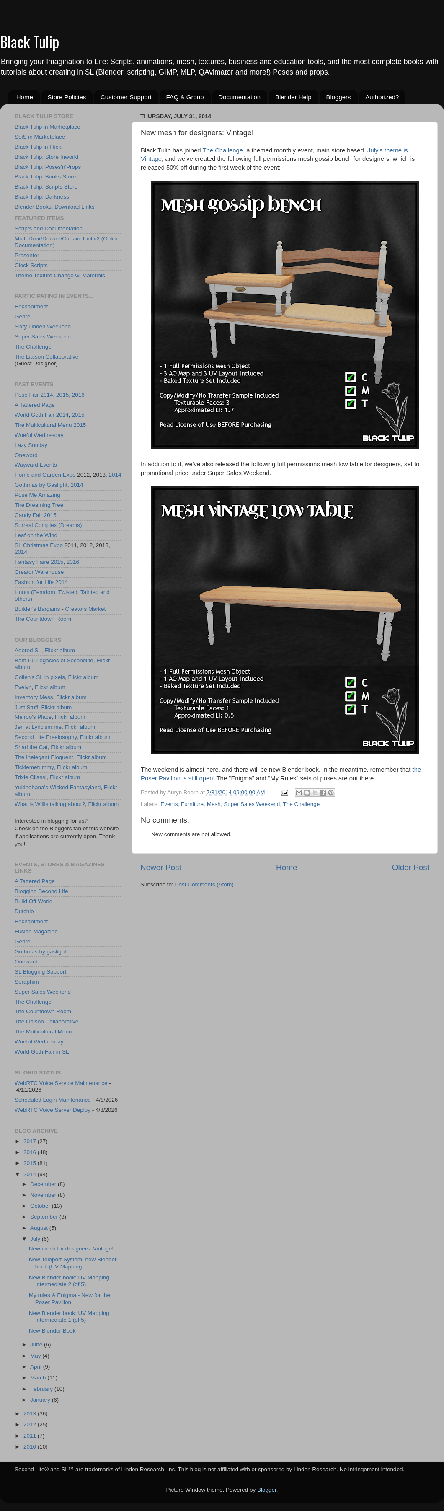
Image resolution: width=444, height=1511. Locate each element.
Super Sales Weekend (252, 804)
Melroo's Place (33, 717)
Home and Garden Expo (45, 475)
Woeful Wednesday (39, 435)
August (39, 1228)
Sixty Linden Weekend (43, 326)
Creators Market (85, 609)
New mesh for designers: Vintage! (71, 1248)
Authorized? (382, 97)
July (36, 1239)
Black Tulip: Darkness (42, 197)
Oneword (26, 455)
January (41, 1400)
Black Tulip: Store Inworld (46, 157)
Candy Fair (28, 515)
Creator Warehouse (39, 572)
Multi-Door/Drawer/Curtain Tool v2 (57, 238)
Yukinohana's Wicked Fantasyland (58, 787)
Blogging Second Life (41, 891)
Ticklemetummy (34, 767)
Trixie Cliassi (30, 777)
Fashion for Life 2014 (41, 582)
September (44, 1217)
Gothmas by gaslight (40, 951)
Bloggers (338, 97)
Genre (23, 316)
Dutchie (24, 911)
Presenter (27, 255)
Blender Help (293, 97)
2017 (30, 1141)
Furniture (192, 804)
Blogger (266, 1490)
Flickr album (59, 650)
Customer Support (126, 97)
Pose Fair (27, 395)
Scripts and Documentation (49, 228)
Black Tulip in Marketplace (47, 127)
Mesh (214, 804)
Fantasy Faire (32, 562)
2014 (47, 395)
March (38, 1377)
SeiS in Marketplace (40, 137)
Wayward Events (36, 465)
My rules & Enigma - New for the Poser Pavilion (69, 1298)
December (44, 1184)
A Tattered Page (35, 405)
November (44, 1195)
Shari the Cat (31, 747)
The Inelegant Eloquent (44, 757)
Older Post (410, 867)
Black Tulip (29, 41)
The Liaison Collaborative (46, 357)
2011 (30, 1436)
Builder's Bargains (37, 609)
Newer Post (160, 867)
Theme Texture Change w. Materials (60, 275)
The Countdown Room (43, 619)
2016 (78, 395)
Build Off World (33, 901)
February (42, 1389)
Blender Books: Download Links (55, 207)
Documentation (239, 97)
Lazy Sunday (31, 445)
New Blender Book (52, 1331)
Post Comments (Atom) (204, 884)
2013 (30, 1413)
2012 (30, 1424)
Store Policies (67, 97)
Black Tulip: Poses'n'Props (48, 167)
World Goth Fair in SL (42, 1052)
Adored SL (28, 650)
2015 (62, 395)
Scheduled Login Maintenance (53, 1100)
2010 (30, 1447)
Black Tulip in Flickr (39, 147)
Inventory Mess (34, 697)
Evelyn (23, 687)
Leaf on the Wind (36, 535)
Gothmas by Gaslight (41, 485)
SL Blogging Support (40, 972)
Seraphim (27, 982)
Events (169, 804)
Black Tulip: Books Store (45, 176)
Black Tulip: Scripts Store (46, 186)
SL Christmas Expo (39, 545)
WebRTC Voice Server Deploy (52, 1110)
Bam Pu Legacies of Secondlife (54, 660)
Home (24, 97)
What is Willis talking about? (50, 804)
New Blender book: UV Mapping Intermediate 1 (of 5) (69, 1316)
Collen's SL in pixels (40, 677)
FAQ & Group (185, 97)
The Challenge (222, 150)
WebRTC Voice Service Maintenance (61, 1083)
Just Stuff (26, 707)
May (36, 1356)
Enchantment (31, 306)
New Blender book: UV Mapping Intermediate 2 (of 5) (69, 1280)
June (37, 1344)
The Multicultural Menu (43, 425)
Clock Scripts (31, 265)
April (36, 1367)
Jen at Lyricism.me (38, 727)
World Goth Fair (34, 415)
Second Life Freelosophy (46, 737)
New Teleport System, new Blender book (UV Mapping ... (73, 1262)
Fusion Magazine (36, 931)
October (41, 1206)
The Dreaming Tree (39, 505)
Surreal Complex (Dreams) (48, 525)
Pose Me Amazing (37, 495)
